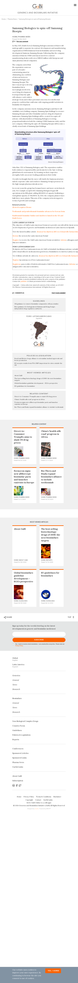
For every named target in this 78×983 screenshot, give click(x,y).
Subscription (17, 781)
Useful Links (17, 767)
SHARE (8, 617)
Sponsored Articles (20, 753)
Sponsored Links (19, 758)
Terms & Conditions (43, 797)
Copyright (29, 800)
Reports (15, 739)
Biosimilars (17, 698)
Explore (16, 260)
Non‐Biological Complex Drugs (25, 721)
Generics (16, 675)
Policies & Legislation (21, 735)
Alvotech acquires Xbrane (21, 207)
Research (16, 689)
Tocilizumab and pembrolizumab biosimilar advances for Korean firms (38, 211)
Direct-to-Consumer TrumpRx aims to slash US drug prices (35, 396)
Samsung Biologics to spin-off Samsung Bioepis (35, 19)
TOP (71, 617)
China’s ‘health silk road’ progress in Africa (29, 399)
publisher (24, 281)
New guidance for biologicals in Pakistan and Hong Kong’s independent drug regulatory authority (34, 308)
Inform (63, 240)
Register (16, 240)
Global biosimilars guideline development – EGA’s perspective (36, 383)
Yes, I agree (53, 971)
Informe (72, 264)
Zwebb (37, 808)
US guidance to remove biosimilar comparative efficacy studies (36, 304)
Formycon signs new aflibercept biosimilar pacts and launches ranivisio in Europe (24, 477)
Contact (38, 800)
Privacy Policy (19, 645)
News (14, 685)
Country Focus (18, 726)
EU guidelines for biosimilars (24, 386)
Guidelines (17, 730)
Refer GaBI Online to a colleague (39, 803)
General (15, 680)
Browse (15, 236)
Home (4, 19)
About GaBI (18, 375)
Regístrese (17, 264)
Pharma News (12, 19)
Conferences (17, 749)
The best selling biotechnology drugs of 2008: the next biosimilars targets (50, 535)
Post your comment (22, 41)
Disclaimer (57, 797)
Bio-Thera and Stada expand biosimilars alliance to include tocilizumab (38, 407)
